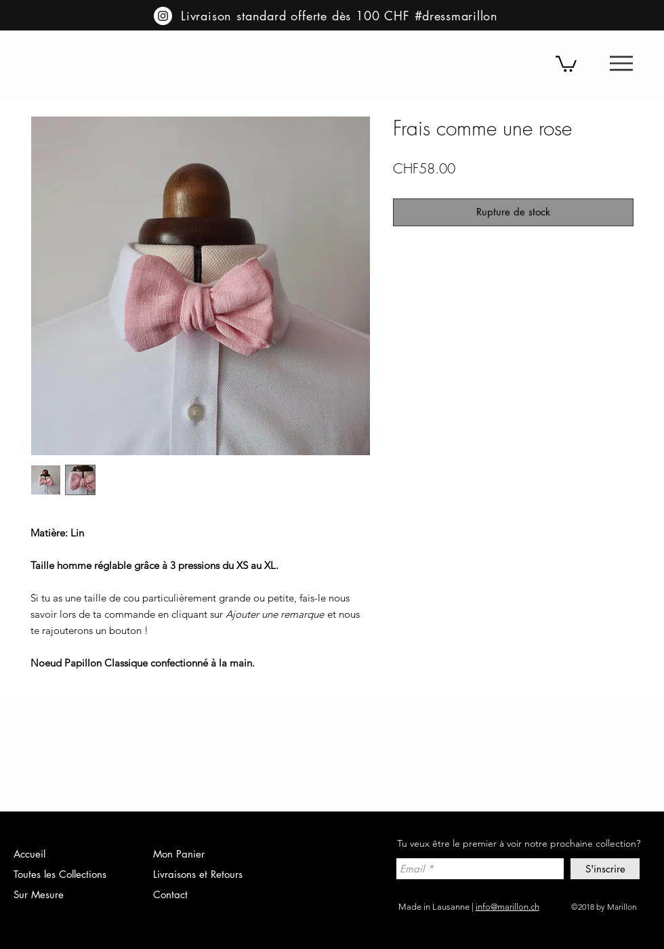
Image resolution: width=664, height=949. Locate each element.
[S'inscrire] (605, 868)
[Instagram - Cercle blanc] (163, 16)
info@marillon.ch (507, 907)
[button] (621, 63)
